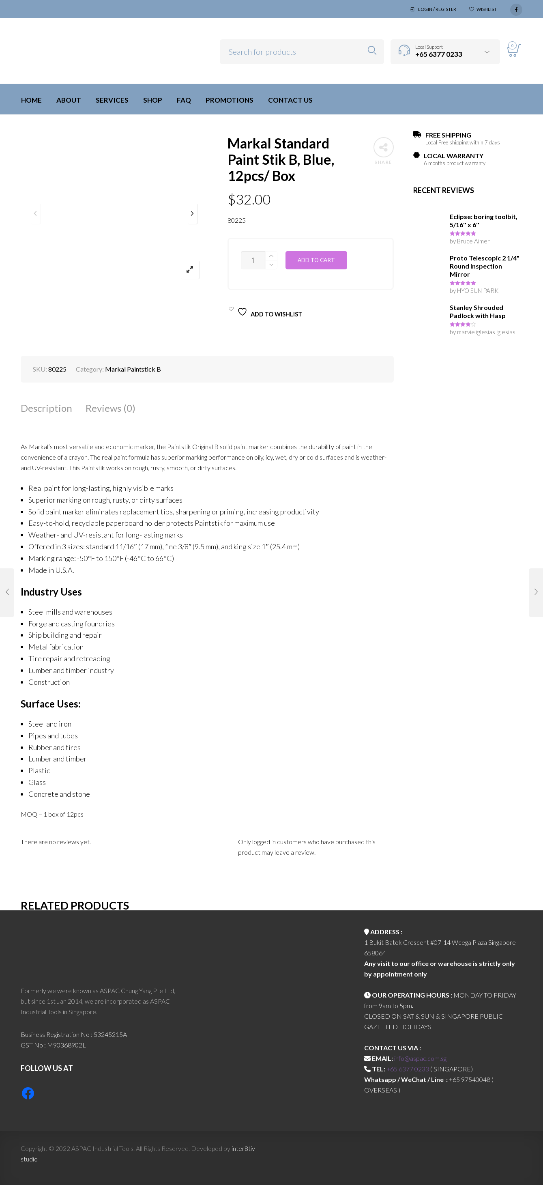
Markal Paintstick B (133, 369)
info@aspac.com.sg (420, 1058)
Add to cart (316, 260)
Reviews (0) (110, 408)
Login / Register (437, 9)
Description (46, 408)
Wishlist (486, 9)
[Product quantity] (253, 260)
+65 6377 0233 (407, 1069)
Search (372, 50)
